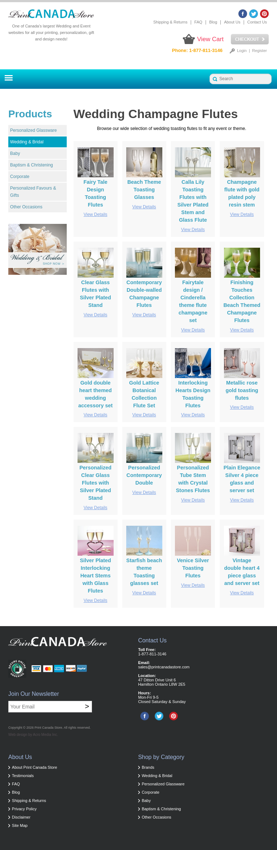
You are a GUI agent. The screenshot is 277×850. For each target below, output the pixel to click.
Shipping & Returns (170, 22)
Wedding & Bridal (27, 141)
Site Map (19, 825)
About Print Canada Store (34, 767)
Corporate (19, 176)
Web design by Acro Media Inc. (33, 735)
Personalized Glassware (33, 130)
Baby (15, 153)
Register (259, 50)
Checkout (250, 39)
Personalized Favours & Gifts (33, 192)
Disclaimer (21, 817)
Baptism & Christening (31, 165)
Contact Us (257, 22)
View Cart (210, 39)
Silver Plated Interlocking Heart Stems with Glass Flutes (95, 576)
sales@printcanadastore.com (164, 667)
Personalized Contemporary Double (144, 475)
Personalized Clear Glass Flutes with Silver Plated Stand (95, 483)
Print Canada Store (48, 727)
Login (242, 50)
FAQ (198, 22)
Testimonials (23, 775)
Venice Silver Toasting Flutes (193, 568)
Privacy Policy (24, 809)
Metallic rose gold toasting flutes (241, 390)
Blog (213, 22)
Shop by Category (161, 757)
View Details (95, 214)
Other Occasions (26, 206)
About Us (232, 22)
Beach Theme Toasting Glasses (144, 189)
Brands (148, 767)
